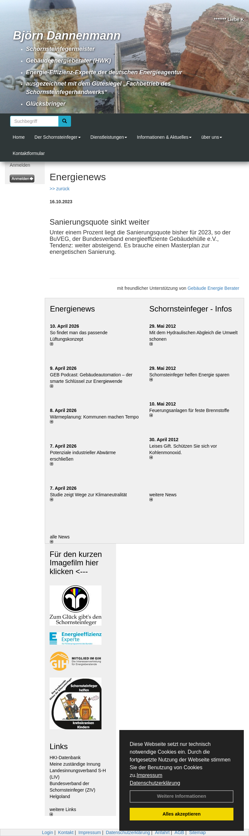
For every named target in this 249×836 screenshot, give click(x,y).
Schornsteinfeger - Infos (190, 308)
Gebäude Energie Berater (213, 288)
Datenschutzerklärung (155, 783)
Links (59, 746)
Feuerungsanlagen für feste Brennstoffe (189, 410)
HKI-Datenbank (65, 757)
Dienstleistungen (108, 137)
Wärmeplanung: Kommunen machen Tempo (94, 416)
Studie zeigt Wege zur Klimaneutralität (88, 494)
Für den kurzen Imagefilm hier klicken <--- (76, 563)
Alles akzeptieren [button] (181, 814)
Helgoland (60, 796)
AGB (179, 832)
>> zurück (59, 188)
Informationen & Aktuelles (164, 137)
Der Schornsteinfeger (57, 137)
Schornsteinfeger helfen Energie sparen (189, 374)
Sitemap (197, 832)
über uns (211, 137)
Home (19, 137)
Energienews (72, 308)
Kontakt (65, 832)
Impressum (149, 775)
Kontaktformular (29, 153)
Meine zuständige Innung (75, 764)
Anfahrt (162, 832)
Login (47, 832)
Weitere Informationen (181, 796)
